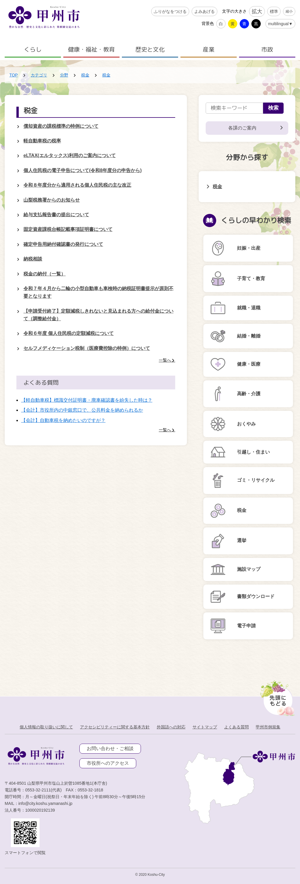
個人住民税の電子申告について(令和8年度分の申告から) (82, 170)
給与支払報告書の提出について (56, 214)
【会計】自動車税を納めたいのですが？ (63, 420)
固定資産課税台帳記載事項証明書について (67, 229)
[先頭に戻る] (276, 696)
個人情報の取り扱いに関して (46, 727)
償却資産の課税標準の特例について (60, 126)
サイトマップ (204, 727)
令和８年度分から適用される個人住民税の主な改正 (77, 185)
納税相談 (32, 258)
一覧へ (165, 360)
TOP (13, 75)
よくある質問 (236, 727)
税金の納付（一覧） (44, 273)
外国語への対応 (171, 727)
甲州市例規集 (268, 727)
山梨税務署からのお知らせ (51, 199)
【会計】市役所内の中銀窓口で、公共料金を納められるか (82, 410)
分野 (64, 75)
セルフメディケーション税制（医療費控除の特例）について (86, 348)
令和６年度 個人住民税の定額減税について (68, 333)
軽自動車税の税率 (42, 140)
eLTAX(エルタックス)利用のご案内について (69, 155)
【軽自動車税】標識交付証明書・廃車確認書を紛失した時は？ (86, 400)
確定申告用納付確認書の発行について (63, 244)
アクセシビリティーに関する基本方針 (115, 727)
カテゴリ (39, 75)
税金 (85, 75)
